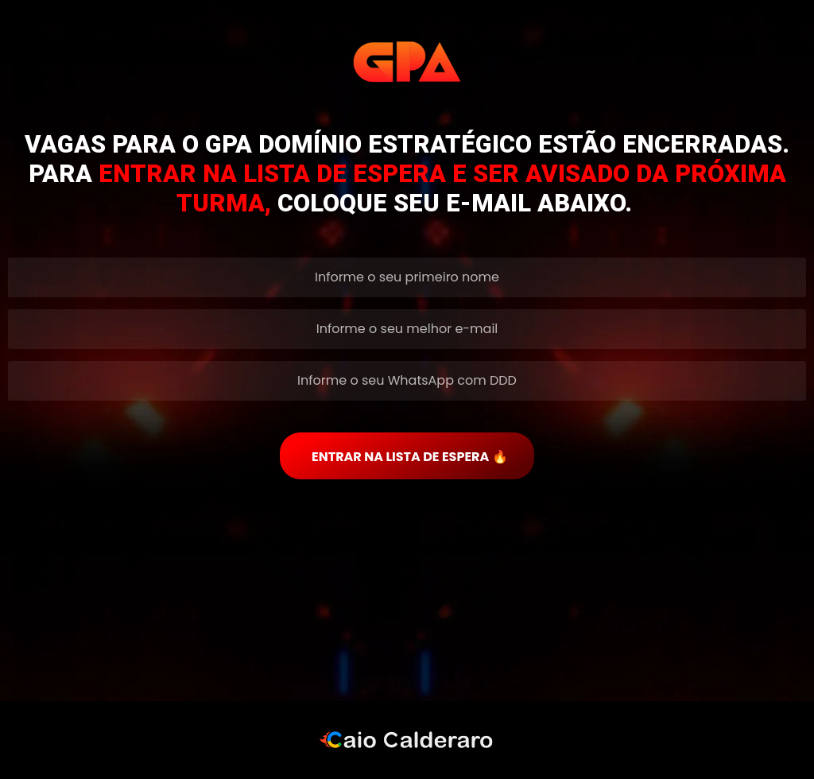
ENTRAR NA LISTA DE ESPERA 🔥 (410, 457)
